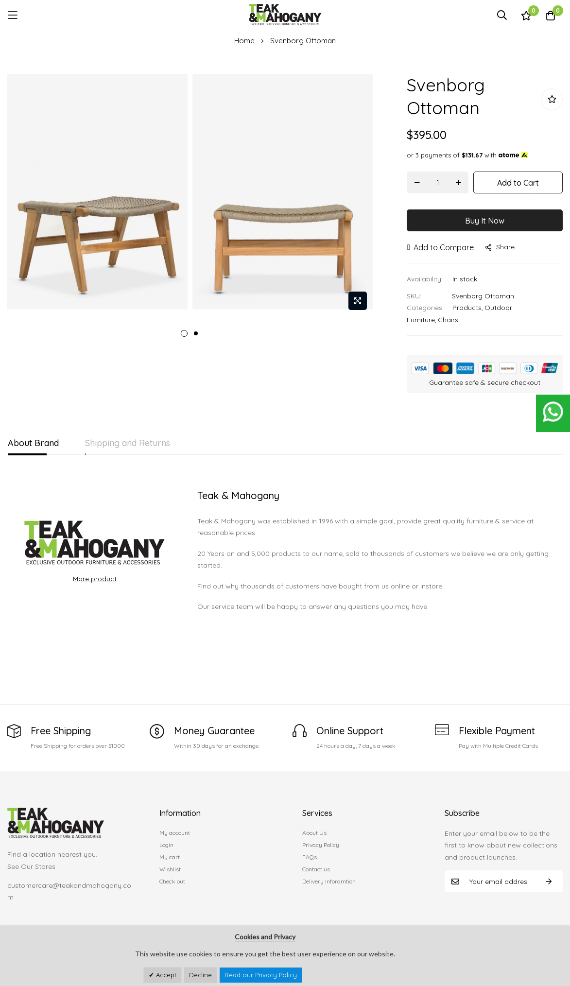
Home (244, 40)
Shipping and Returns (135, 443)
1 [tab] (184, 333)
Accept (165, 975)
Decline (200, 975)
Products (467, 307)
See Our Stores (31, 866)
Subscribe (548, 881)
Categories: (425, 307)
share (500, 246)
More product (95, 578)
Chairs (448, 319)
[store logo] (285, 15)
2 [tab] (195, 333)
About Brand (33, 443)
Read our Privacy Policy (261, 975)
